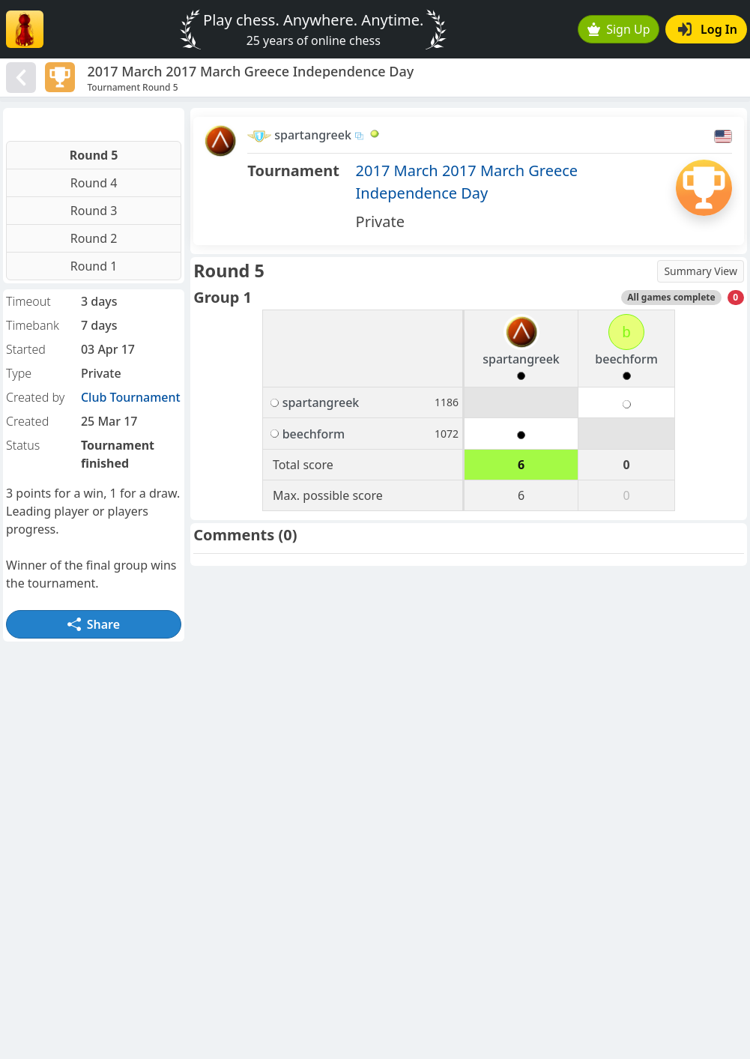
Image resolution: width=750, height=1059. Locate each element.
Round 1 (94, 266)
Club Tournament (131, 397)
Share (93, 624)
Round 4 (94, 183)
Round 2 (94, 238)
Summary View (700, 271)
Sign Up (618, 29)
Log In (707, 29)
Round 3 (94, 210)
